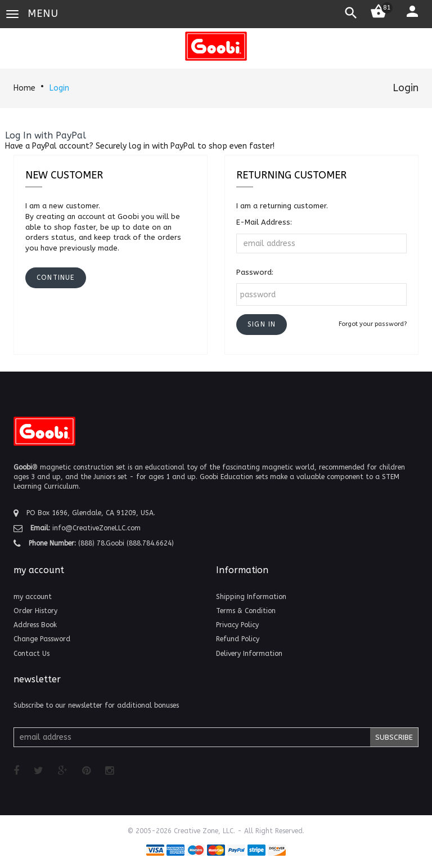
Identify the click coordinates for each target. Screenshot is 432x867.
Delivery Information (249, 654)
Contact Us (32, 654)
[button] (261, 324)
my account (33, 597)
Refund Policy (237, 639)
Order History (35, 611)
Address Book (35, 625)
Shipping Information (251, 597)
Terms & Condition (246, 611)
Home (24, 88)
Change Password (42, 639)
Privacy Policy (237, 625)
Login (59, 88)
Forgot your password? (373, 324)
